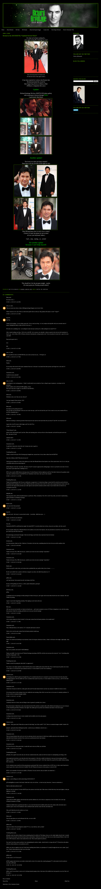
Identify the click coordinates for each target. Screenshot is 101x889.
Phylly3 (8, 503)
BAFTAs (38, 289)
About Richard (10, 29)
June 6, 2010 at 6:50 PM (13, 402)
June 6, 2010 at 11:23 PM (13, 476)
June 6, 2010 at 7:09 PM (13, 426)
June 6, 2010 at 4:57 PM (13, 357)
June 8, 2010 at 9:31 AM (13, 718)
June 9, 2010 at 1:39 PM (13, 820)
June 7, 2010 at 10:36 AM (13, 562)
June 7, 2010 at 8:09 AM (13, 545)
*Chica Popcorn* (10, 430)
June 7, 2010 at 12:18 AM (13, 499)
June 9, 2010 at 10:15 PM (13, 851)
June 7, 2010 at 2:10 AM (13, 508)
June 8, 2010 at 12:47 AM (13, 682)
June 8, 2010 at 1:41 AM (13, 696)
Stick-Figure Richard (56, 29)
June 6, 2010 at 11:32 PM (13, 489)
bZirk (7, 360)
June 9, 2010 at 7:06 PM (13, 829)
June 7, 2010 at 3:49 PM (13, 603)
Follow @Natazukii (77, 56)
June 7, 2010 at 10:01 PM (13, 643)
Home (3, 29)
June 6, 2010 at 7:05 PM (13, 414)
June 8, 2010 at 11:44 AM (13, 793)
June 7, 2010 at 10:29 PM (13, 670)
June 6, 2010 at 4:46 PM (13, 302)
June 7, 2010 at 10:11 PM (13, 657)
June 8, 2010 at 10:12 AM (13, 748)
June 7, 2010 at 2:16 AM (13, 520)
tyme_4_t (8, 305)
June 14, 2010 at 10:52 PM (14, 875)
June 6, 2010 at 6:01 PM (13, 377)
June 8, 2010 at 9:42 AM (13, 730)
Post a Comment (6, 878)
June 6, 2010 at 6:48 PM (13, 390)
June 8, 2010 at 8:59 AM (13, 710)
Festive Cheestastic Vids (68, 29)
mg (7, 317)
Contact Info (46, 29)
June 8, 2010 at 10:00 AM (13, 740)
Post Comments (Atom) (14, 884)
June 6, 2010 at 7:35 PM (13, 440)
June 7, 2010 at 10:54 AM (13, 574)
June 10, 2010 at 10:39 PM (14, 865)
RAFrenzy (8, 589)
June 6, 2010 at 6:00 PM (13, 368)
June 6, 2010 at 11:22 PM (13, 448)
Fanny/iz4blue (9, 637)
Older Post (67, 881)
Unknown (8, 674)
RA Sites (18, 29)
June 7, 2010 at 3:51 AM (13, 537)
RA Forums (24, 29)
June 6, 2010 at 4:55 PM (13, 313)
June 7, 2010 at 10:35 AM (13, 553)
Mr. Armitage (44, 289)
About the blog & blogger (35, 29)
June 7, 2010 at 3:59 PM (13, 613)
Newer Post (5, 881)
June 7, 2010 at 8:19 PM (13, 633)
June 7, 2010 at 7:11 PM (13, 621)
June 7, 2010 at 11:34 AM (13, 586)
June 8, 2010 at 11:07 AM (13, 772)
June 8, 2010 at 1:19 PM (13, 812)
